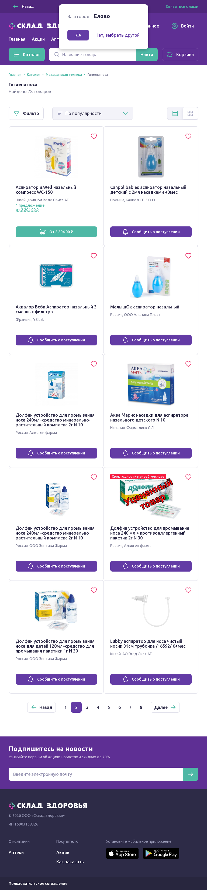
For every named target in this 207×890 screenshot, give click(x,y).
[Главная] (49, 25)
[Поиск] (92, 54)
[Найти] (147, 54)
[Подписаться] (190, 774)
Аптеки (16, 852)
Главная (17, 39)
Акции (38, 39)
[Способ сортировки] (93, 113)
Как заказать (70, 861)
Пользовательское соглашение (38, 883)
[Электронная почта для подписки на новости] (96, 774)
